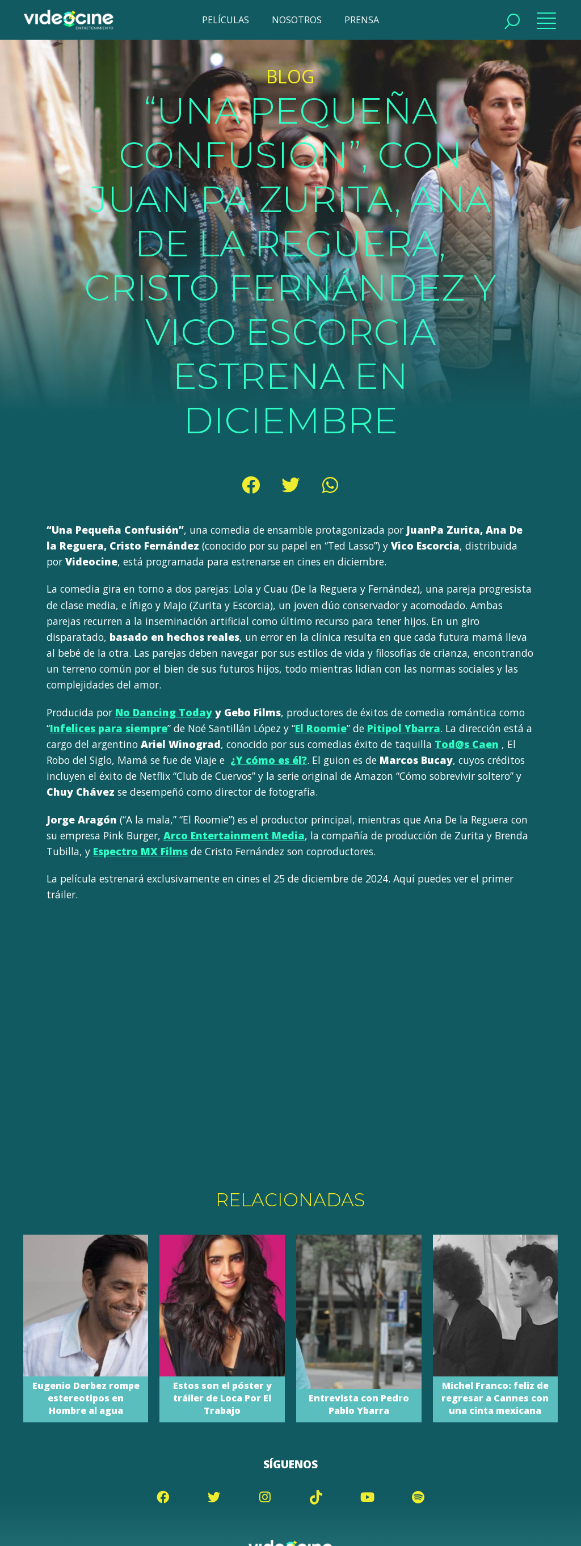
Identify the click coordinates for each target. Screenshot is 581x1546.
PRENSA (361, 20)
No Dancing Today (163, 712)
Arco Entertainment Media (234, 835)
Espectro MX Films (140, 851)
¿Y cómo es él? (268, 760)
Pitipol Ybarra (403, 728)
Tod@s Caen (467, 744)
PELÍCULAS (225, 20)
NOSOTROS (297, 20)
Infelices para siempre (108, 728)
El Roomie (321, 728)
